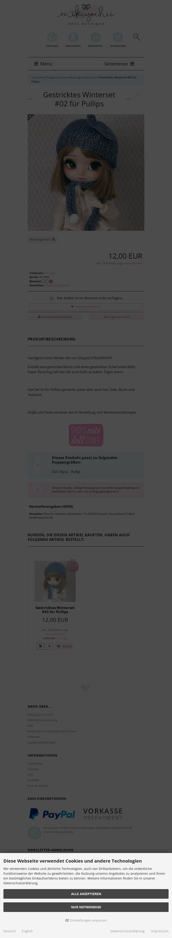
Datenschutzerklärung (127, 931)
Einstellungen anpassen (86, 920)
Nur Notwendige (86, 907)
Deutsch (9, 931)
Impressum (160, 931)
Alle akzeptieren (86, 894)
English (27, 931)
